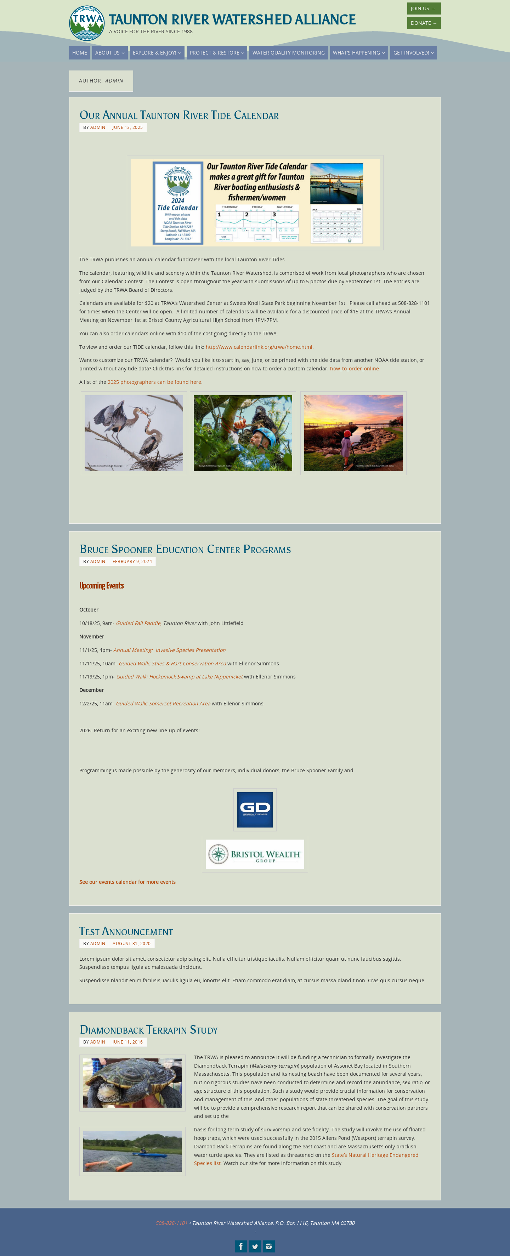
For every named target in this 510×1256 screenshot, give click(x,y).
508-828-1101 (171, 1223)
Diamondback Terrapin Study (148, 1029)
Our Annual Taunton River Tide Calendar (179, 115)
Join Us (423, 8)
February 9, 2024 (132, 561)
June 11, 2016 (128, 1042)
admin (98, 127)
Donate (424, 22)
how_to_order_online (354, 368)
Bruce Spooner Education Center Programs (185, 549)
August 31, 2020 (132, 943)
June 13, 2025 (128, 127)
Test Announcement (126, 931)
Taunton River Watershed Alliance (232, 19)
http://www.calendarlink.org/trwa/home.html (259, 346)
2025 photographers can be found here (154, 382)
